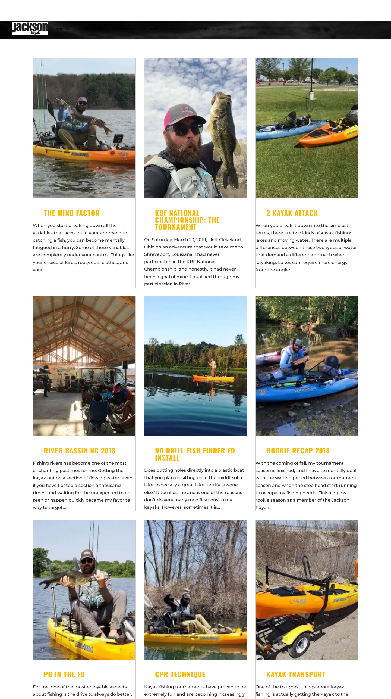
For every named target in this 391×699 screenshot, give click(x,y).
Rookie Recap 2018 (298, 453)
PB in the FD (64, 677)
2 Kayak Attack (292, 216)
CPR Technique (180, 677)
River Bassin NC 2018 (80, 453)
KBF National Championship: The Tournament (187, 223)
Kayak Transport (296, 677)
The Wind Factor (72, 216)
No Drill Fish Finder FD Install (195, 457)
